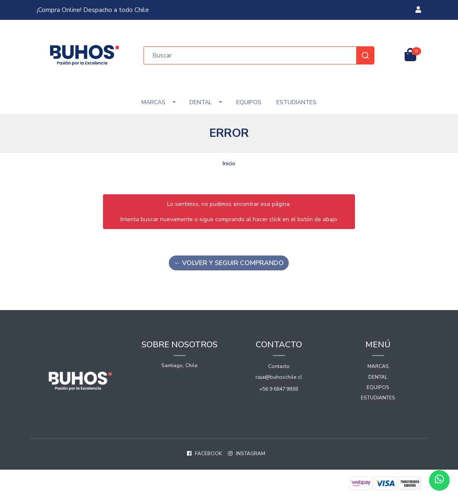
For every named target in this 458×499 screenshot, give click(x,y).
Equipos (248, 102)
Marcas (153, 102)
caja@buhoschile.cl (278, 377)
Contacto (279, 366)
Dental (200, 102)
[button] (418, 10)
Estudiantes (296, 102)
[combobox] (259, 55)
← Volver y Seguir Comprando (229, 262)
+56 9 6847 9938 (278, 389)
